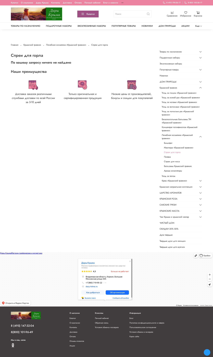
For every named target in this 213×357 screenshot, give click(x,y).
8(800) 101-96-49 (22, 332)
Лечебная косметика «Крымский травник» (66, 44)
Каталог (14, 2)
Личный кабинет (92, 2)
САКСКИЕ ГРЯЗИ (168, 204)
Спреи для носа (172, 161)
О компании (27, 2)
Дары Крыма (42, 2)
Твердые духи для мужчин (172, 247)
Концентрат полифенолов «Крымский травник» (179, 129)
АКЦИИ (185, 25)
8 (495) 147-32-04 (22, 326)
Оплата (78, 2)
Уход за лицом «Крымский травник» (179, 92)
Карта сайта (134, 336)
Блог (131, 318)
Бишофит (168, 143)
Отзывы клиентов (77, 341)
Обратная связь (101, 322)
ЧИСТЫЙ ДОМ (167, 222)
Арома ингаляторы (173, 170)
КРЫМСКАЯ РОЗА (168, 198)
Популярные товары (124, 25)
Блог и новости (110, 2)
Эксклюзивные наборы (91, 25)
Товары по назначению (25, 25)
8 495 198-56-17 (172, 2)
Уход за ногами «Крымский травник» (179, 102)
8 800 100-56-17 (193, 2)
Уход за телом (168, 176)
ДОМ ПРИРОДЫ (167, 25)
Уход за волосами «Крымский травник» (181, 106)
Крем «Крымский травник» (174, 180)
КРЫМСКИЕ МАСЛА (169, 210)
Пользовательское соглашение (142, 327)
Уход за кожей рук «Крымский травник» (181, 97)
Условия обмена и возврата (107, 327)
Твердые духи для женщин (173, 241)
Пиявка (167, 156)
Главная (14, 44)
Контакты (55, 2)
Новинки (147, 25)
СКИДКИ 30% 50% (169, 228)
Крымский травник (32, 44)
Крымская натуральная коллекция (176, 186)
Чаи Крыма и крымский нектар (174, 216)
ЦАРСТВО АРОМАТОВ (170, 192)
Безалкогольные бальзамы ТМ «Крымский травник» (176, 121)
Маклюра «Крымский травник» (178, 147)
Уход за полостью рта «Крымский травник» (178, 113)
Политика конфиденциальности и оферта (146, 322)
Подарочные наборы (59, 25)
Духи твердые (166, 234)
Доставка (67, 2)
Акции (72, 345)
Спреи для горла (172, 152)
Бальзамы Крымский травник (178, 166)
